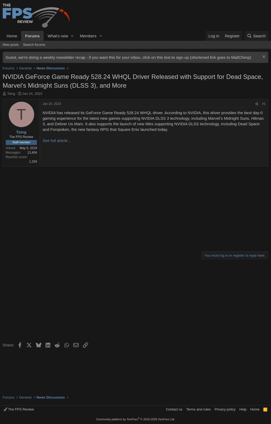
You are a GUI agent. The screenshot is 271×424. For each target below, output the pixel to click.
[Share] (256, 104)
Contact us (174, 409)
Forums (32, 36)
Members (88, 36)
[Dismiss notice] (263, 57)
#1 (263, 104)
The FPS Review (19, 409)
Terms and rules (198, 409)
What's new (58, 36)
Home (12, 36)
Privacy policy (225, 409)
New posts (11, 45)
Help (243, 409)
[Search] (256, 36)
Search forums (34, 45)
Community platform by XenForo (135, 419)
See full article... (57, 140)
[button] (72, 36)
